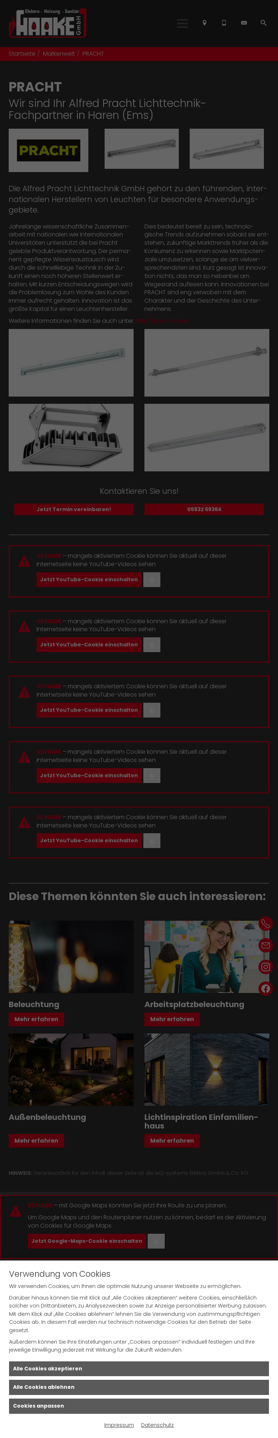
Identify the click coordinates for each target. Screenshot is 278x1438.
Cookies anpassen (38, 1405)
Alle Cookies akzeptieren (47, 1368)
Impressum (119, 1425)
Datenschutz (157, 1425)
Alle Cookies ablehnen (44, 1387)
